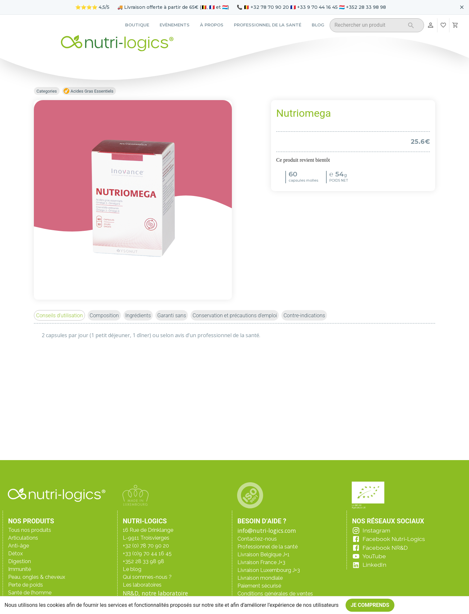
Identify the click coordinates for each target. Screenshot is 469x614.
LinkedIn (374, 564)
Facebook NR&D (385, 547)
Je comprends (370, 605)
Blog (318, 24)
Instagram (376, 530)
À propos (211, 24)
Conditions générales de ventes (275, 594)
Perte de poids (25, 585)
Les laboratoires (142, 585)
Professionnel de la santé (267, 24)
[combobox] (369, 26)
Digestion (19, 561)
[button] (59, 315)
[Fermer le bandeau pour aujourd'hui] (461, 7)
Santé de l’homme (29, 593)
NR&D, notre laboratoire (155, 593)
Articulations (23, 538)
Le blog (132, 569)
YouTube (374, 556)
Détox (15, 553)
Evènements (175, 24)
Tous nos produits (29, 530)
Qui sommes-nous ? (147, 577)
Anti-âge (18, 546)
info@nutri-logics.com (266, 530)
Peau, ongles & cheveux (36, 577)
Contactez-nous (257, 539)
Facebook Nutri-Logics (393, 538)
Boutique (137, 24)
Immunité (19, 569)
